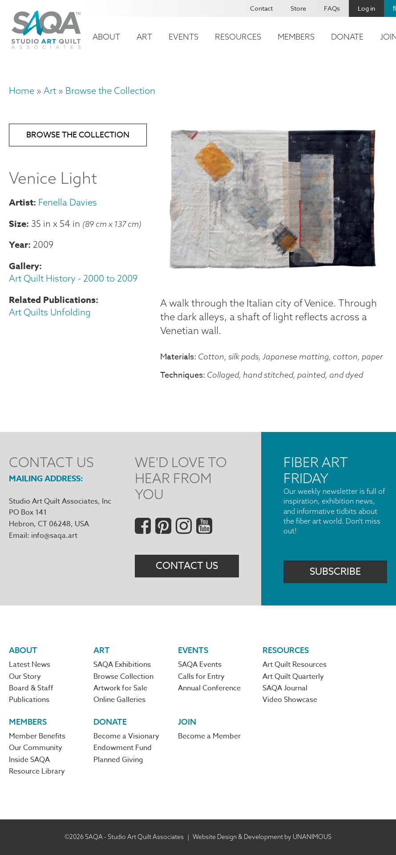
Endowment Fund (122, 747)
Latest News (29, 664)
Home (21, 90)
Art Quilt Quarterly (293, 676)
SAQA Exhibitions (122, 664)
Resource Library (37, 771)
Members (296, 37)
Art (144, 37)
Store (298, 8)
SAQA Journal (285, 688)
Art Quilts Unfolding (50, 312)
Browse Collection (123, 676)
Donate (347, 37)
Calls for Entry (201, 676)
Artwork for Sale (120, 688)
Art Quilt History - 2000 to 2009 (73, 278)
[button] (274, 275)
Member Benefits (37, 736)
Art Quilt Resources (295, 664)
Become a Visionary (126, 736)
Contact (261, 8)
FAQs (332, 8)
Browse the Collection (110, 90)
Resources (238, 37)
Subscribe (335, 572)
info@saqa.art (54, 535)
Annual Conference (209, 688)
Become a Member (209, 736)
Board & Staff (31, 688)
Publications (29, 699)
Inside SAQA (29, 759)
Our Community (35, 747)
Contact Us (187, 566)
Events (183, 37)
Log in (366, 8)
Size (17, 224)
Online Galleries (119, 699)
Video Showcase (290, 699)
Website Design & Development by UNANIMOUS (262, 837)
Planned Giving (118, 759)
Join (187, 722)
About (106, 37)
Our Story (25, 676)
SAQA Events (200, 664)
